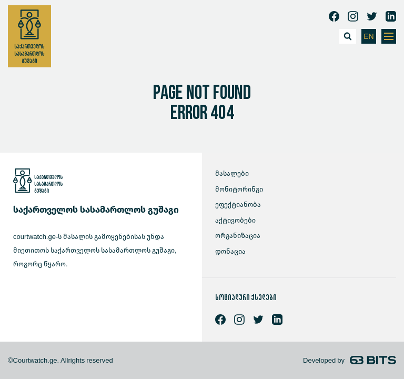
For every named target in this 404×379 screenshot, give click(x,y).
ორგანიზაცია (237, 236)
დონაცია (230, 251)
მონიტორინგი (239, 189)
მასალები (232, 173)
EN (368, 36)
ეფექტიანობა (238, 204)
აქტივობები (235, 220)
